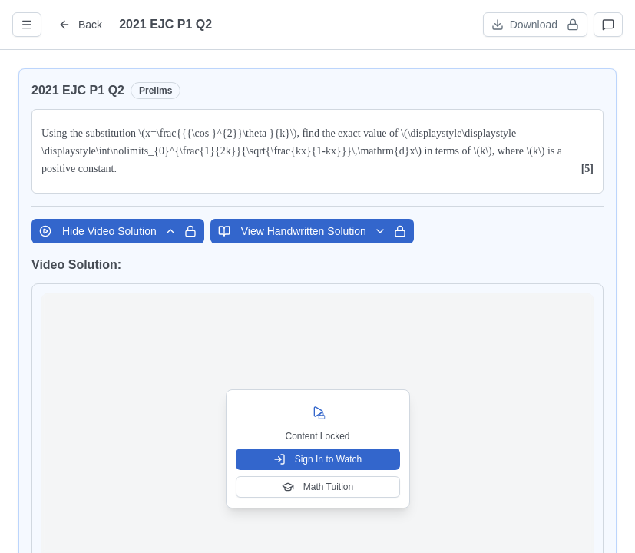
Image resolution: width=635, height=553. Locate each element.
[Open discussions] (608, 24)
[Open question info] (26, 24)
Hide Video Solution (118, 231)
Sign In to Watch (317, 459)
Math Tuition (317, 487)
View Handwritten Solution (312, 231)
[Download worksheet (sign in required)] (535, 24)
